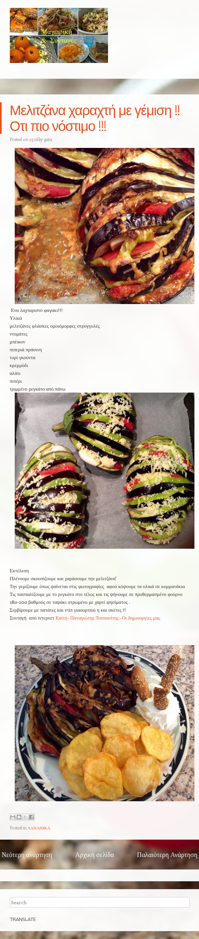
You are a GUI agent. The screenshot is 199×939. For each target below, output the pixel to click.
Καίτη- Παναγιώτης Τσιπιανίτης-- (88, 617)
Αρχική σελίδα (94, 854)
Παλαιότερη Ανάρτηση (167, 854)
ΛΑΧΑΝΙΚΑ (38, 827)
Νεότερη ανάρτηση (27, 854)
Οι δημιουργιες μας (141, 617)
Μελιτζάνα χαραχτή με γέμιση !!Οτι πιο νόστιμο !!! (95, 117)
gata (48, 139)
